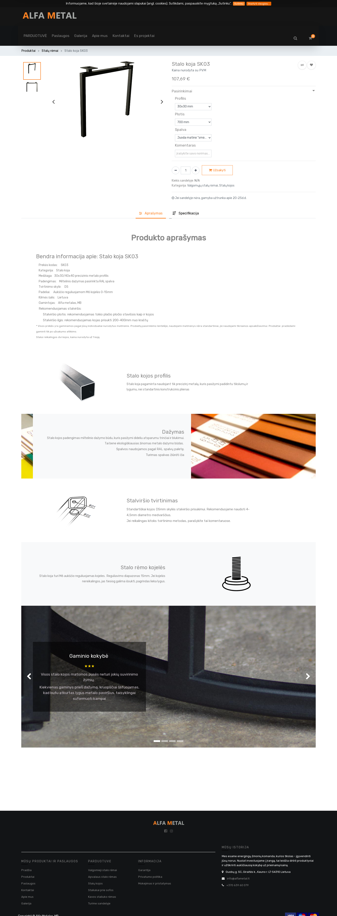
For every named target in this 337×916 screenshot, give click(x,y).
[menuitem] (35, 36)
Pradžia (26, 870)
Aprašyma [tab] (150, 213)
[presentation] (53, 101)
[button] (302, 65)
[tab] (185, 214)
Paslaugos (28, 883)
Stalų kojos (95, 883)
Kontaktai (27, 890)
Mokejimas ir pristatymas (154, 883)
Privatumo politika (150, 876)
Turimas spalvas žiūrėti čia (165, 455)
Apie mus (27, 896)
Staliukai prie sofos (100, 890)
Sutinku (239, 3)
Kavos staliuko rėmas (102, 896)
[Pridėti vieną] (195, 170)
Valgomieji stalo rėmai (102, 870)
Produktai (28, 51)
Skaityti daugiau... (259, 3)
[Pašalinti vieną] (175, 170)
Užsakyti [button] (217, 170)
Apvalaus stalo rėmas (102, 876)
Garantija (144, 870)
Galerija (26, 903)
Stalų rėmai (50, 51)
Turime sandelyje (99, 903)
